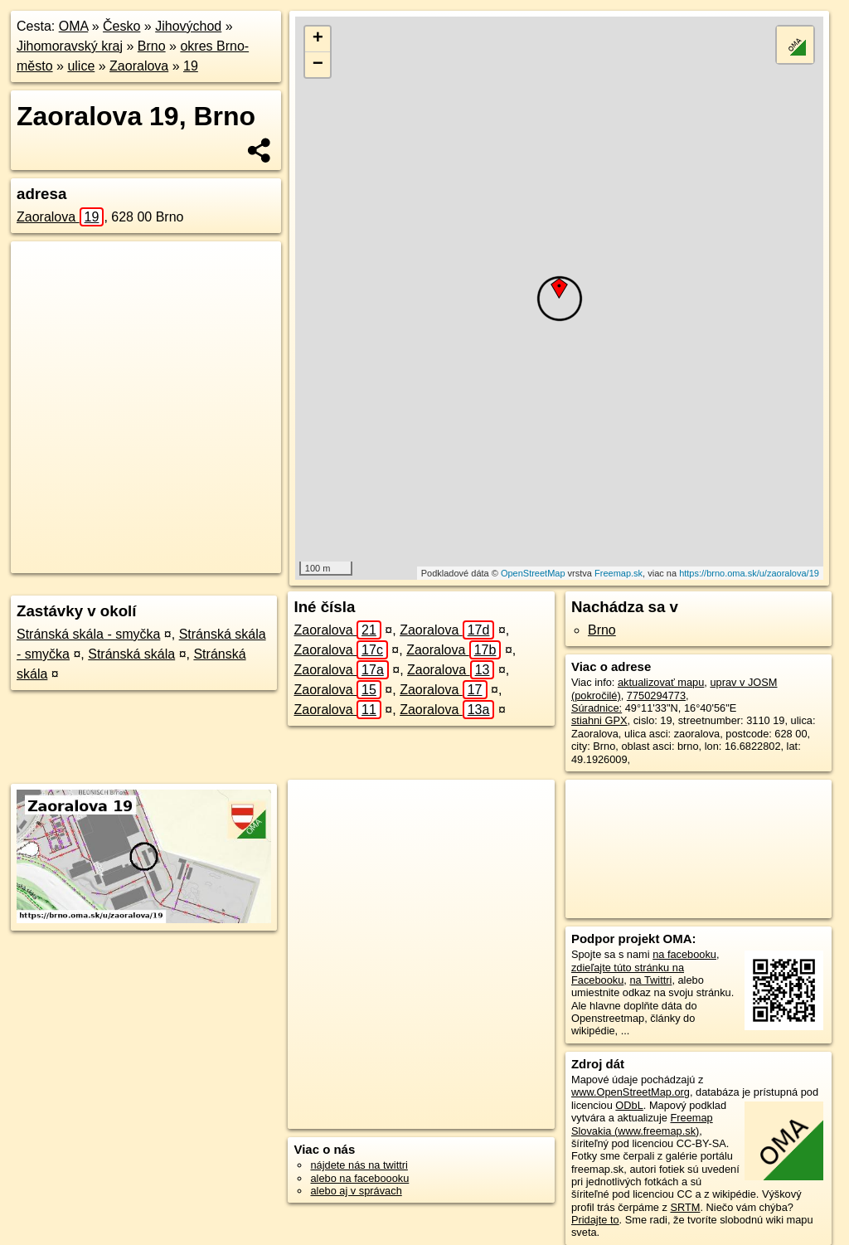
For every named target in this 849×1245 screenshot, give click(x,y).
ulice (81, 66)
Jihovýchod (188, 26)
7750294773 (656, 695)
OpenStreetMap (533, 573)
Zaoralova (138, 66)
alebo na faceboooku (359, 1178)
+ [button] (318, 39)
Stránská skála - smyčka (88, 634)
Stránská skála (131, 654)
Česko (121, 26)
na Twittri (650, 980)
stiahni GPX (599, 720)
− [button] (318, 64)
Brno (152, 46)
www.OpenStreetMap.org (630, 1092)
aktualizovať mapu (661, 682)
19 (190, 66)
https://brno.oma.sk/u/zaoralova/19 (749, 573)
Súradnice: (596, 708)
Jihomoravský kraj (70, 46)
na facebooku (684, 954)
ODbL (629, 1105)
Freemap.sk (618, 573)
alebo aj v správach (355, 1190)
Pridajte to (595, 1219)
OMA (74, 26)
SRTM (685, 1207)
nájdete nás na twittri (358, 1165)
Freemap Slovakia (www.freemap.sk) (642, 1123)
